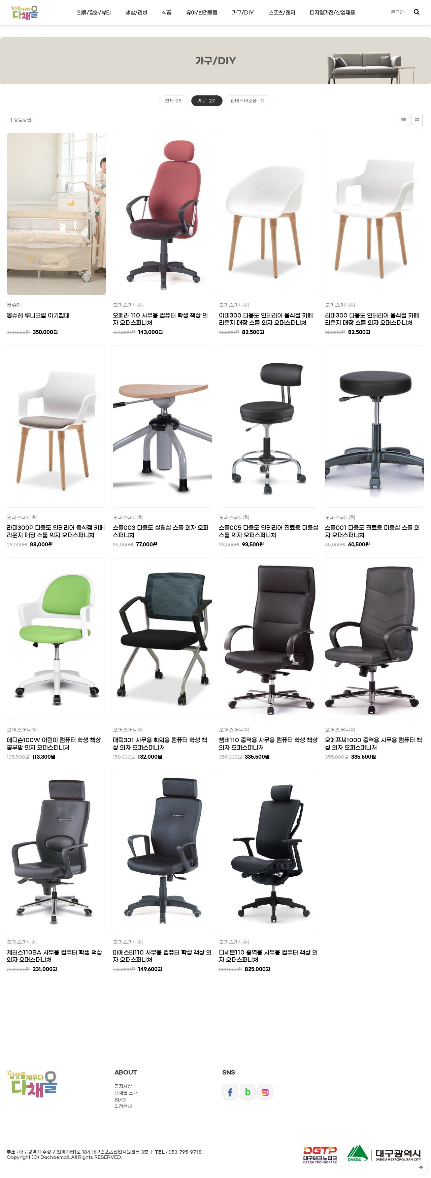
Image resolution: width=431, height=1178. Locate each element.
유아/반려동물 (201, 12)
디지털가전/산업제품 (332, 12)
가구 (207, 101)
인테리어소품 (248, 101)
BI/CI (120, 1100)
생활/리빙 (136, 12)
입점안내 (123, 1107)
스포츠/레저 (282, 12)
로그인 (397, 12)
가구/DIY (243, 12)
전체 (174, 101)
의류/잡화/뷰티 (94, 12)
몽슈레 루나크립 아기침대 (38, 315)
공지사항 (123, 1086)
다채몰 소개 (126, 1093)
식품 (166, 12)
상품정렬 (20, 120)
